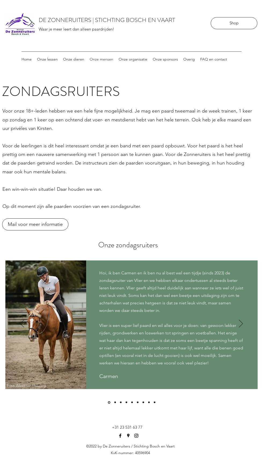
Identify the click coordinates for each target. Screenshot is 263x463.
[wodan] (137, 402)
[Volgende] (241, 324)
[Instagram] (136, 435)
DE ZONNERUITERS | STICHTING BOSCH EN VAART (107, 20)
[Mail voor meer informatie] (35, 224)
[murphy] (126, 402)
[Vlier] (109, 402)
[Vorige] (22, 324)
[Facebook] (120, 435)
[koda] (154, 402)
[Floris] (149, 402)
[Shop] (234, 23)
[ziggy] (115, 402)
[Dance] (143, 402)
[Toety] (121, 402)
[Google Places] (128, 435)
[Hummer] (132, 402)
